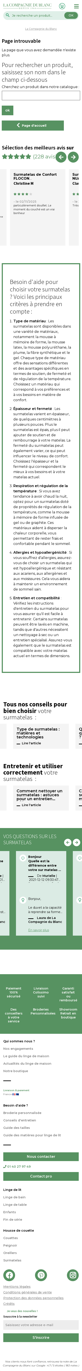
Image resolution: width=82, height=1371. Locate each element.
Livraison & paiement (41, 1092)
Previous (61, 157)
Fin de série (12, 1220)
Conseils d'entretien (19, 1120)
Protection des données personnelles (33, 1298)
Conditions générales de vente (27, 1292)
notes (72, 1365)
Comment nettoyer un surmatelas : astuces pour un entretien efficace (40, 795)
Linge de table (15, 1205)
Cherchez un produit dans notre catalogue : (40, 87)
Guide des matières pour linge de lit (32, 1135)
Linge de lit (12, 1190)
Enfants (9, 1212)
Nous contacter (41, 1157)
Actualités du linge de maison (27, 1064)
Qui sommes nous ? (19, 1041)
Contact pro (41, 1176)
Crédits (9, 1304)
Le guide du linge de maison (26, 1056)
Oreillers (10, 1253)
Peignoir (10, 1245)
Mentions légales (17, 1287)
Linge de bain (14, 1197)
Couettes (10, 1238)
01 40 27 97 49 (17, 1167)
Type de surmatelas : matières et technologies (38, 733)
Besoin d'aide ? (15, 1105)
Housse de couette (18, 1231)
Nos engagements (18, 1049)
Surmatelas (12, 1260)
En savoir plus (38, 930)
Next (73, 157)
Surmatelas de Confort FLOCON (35, 176)
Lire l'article (31, 743)
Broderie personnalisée (22, 1113)
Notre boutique (15, 1071)
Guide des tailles (16, 1128)
